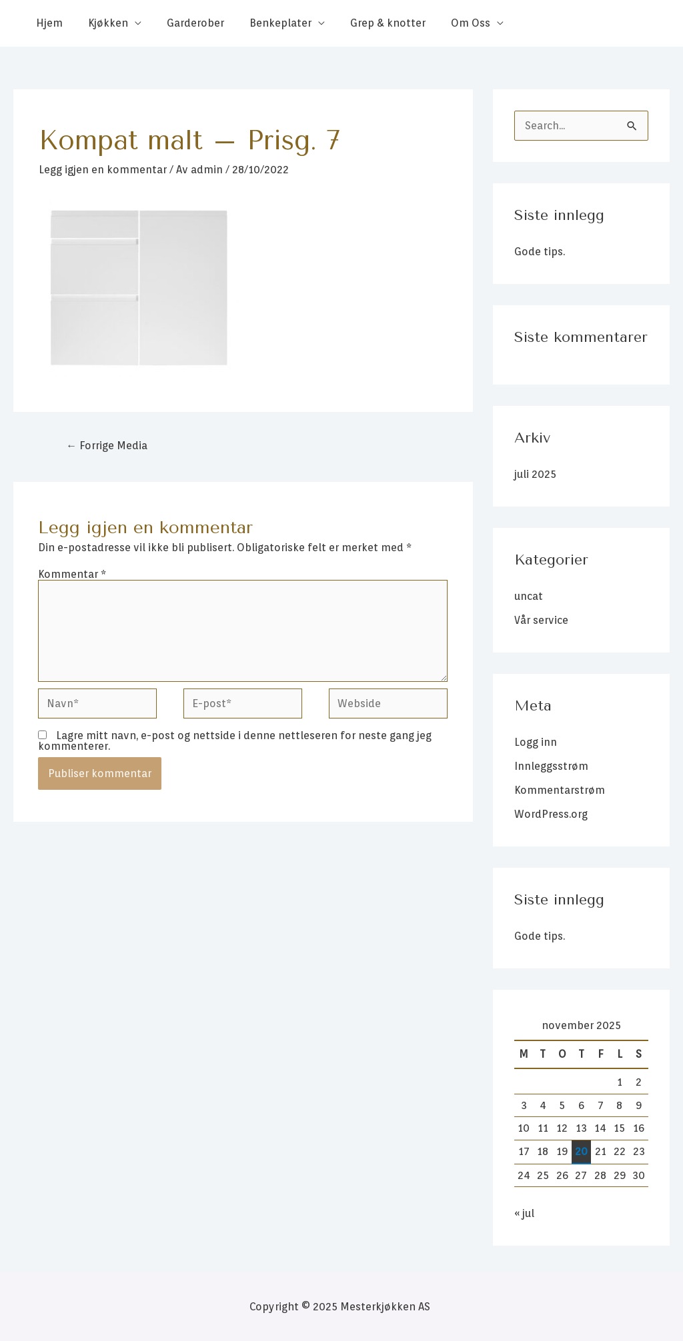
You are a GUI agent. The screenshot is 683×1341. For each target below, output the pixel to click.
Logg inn (535, 742)
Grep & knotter (370, 23)
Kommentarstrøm (559, 790)
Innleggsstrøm (551, 766)
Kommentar (72, 574)
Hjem (47, 23)
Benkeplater (266, 23)
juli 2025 (535, 474)
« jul (524, 1213)
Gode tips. (539, 251)
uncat (528, 596)
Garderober (185, 23)
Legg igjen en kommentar (103, 169)
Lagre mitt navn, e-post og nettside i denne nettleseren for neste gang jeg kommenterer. (235, 741)
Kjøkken (102, 23)
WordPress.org (551, 814)
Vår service (541, 620)
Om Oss (448, 23)
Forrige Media (106, 445)
